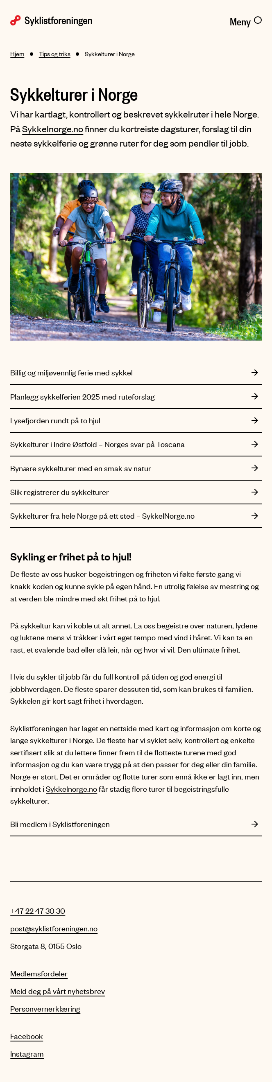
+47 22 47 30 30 (37, 911)
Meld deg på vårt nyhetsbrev (57, 991)
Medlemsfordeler (39, 973)
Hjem (17, 54)
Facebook (26, 1036)
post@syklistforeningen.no (53, 928)
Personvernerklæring (45, 1008)
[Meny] (245, 20)
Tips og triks (54, 54)
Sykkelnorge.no (52, 129)
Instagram (27, 1053)
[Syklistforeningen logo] (70, 19)
